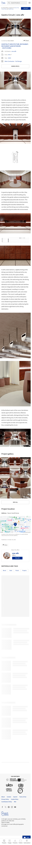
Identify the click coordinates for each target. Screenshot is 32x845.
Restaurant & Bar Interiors (11, 46)
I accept (25, 8)
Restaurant (24, 44)
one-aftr (13, 51)
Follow (17, 558)
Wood (4, 570)
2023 (9, 58)
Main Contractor (9, 61)
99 (9, 55)
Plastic (17, 570)
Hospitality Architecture (10, 44)
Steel (10, 570)
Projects (24, 570)
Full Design (18, 61)
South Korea (6, 48)
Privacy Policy (4, 9)
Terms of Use (16, 7)
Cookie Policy (10, 9)
